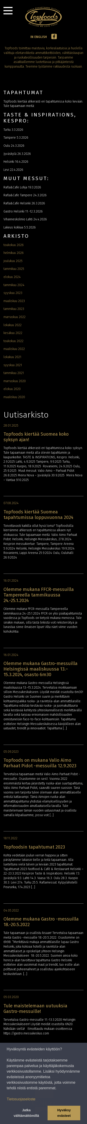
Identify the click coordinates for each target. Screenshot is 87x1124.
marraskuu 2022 (14, 317)
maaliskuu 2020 (14, 397)
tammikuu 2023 (13, 309)
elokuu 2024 (12, 277)
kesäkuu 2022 (12, 333)
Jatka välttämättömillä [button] (26, 1113)
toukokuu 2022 (13, 341)
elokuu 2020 (12, 389)
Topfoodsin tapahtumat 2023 (34, 847)
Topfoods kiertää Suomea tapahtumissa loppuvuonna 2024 (38, 514)
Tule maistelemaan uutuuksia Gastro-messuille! (35, 1008)
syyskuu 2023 (12, 293)
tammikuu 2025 (13, 269)
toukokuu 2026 (13, 245)
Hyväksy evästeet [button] (64, 1113)
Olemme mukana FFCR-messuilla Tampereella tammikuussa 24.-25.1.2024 (38, 595)
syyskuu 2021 (12, 365)
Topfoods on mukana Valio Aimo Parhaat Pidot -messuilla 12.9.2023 (39, 762)
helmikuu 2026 (13, 253)
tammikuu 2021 (13, 373)
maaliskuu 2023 (14, 301)
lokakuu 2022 (12, 325)
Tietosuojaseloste (21, 1099)
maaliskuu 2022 (14, 349)
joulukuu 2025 (13, 261)
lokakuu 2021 (12, 357)
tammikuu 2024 (13, 285)
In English (38, 37)
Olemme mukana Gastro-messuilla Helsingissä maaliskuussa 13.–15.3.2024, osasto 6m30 (40, 669)
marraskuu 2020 (14, 381)
